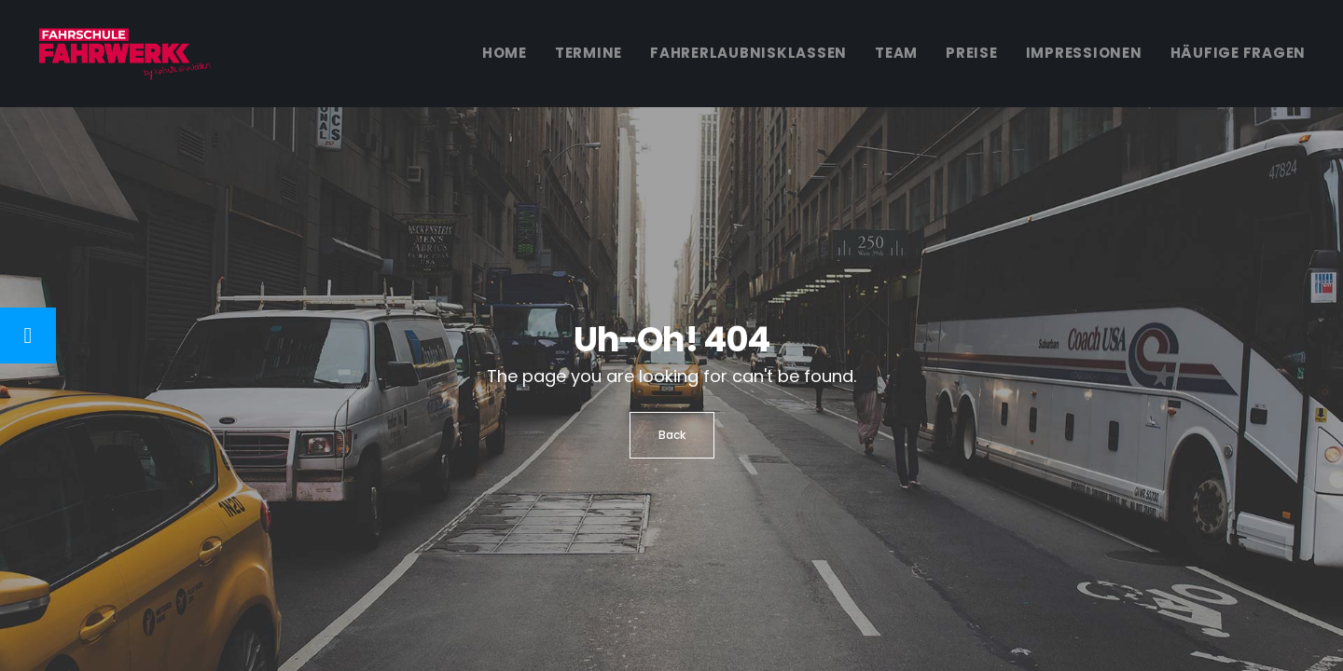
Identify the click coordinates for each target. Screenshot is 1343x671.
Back (671, 435)
